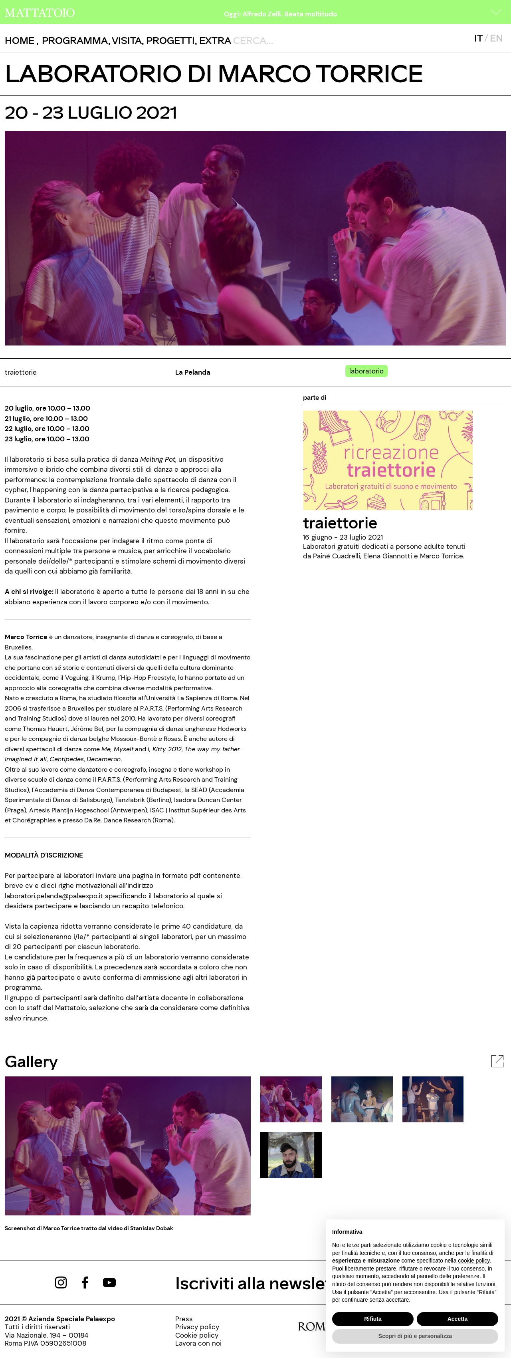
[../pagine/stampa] (198, 1319)
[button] (496, 12)
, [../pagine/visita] (125, 40)
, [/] (22, 40)
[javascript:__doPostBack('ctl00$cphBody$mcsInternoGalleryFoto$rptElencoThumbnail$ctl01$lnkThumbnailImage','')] (362, 1098)
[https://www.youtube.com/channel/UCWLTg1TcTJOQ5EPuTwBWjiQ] (109, 1281)
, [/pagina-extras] (213, 40)
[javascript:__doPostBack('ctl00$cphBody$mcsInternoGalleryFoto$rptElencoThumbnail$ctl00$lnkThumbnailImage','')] (291, 1098)
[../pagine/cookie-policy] (198, 1335)
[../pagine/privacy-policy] (198, 1327)
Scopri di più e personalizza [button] (415, 1336)
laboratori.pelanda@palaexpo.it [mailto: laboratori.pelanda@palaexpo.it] (54, 895)
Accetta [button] (458, 1319)
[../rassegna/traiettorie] (388, 459)
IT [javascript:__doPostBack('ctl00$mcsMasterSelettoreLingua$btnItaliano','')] (478, 38)
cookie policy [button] (473, 1260)
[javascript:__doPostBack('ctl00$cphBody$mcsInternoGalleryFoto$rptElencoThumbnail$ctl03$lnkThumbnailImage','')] (291, 1154)
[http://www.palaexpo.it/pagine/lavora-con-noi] (198, 1343)
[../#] (368, 371)
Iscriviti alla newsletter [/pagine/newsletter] (264, 1282)
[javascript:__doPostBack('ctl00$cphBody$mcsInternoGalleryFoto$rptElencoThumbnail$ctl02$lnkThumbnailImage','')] (433, 1098)
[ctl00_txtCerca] (285, 40)
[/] (40, 12)
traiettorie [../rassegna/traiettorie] (340, 522)
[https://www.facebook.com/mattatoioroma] (85, 1281)
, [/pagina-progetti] (168, 40)
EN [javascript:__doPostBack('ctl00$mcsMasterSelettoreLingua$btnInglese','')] (496, 38)
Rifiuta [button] (373, 1319)
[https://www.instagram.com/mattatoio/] (61, 1281)
